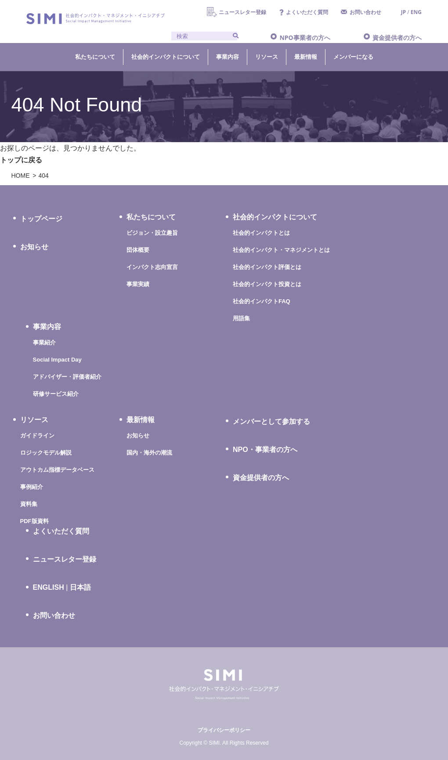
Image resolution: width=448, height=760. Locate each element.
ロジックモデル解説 (46, 452)
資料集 (28, 504)
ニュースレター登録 (242, 12)
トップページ (41, 218)
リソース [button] (266, 57)
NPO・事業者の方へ (265, 449)
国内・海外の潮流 (149, 452)
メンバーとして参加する (271, 421)
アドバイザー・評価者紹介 (67, 376)
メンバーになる (353, 57)
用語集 (241, 318)
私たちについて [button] (95, 57)
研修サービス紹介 (56, 394)
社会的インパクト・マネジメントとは (281, 250)
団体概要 (137, 250)
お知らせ (34, 247)
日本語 (80, 587)
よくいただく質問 (307, 12)
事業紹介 (44, 342)
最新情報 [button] (305, 57)
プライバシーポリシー (224, 730)
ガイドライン (37, 435)
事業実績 (137, 284)
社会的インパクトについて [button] (165, 57)
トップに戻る (21, 160)
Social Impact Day (57, 359)
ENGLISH (48, 587)
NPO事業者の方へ (304, 37)
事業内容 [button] (227, 57)
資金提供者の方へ (397, 37)
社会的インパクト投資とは (267, 284)
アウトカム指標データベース (57, 469)
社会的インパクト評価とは (267, 267)
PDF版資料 (34, 521)
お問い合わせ (365, 12)
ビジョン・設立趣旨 (152, 232)
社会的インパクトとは (261, 232)
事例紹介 (31, 487)
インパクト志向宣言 (152, 267)
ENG (416, 12)
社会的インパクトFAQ (261, 301)
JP (403, 12)
